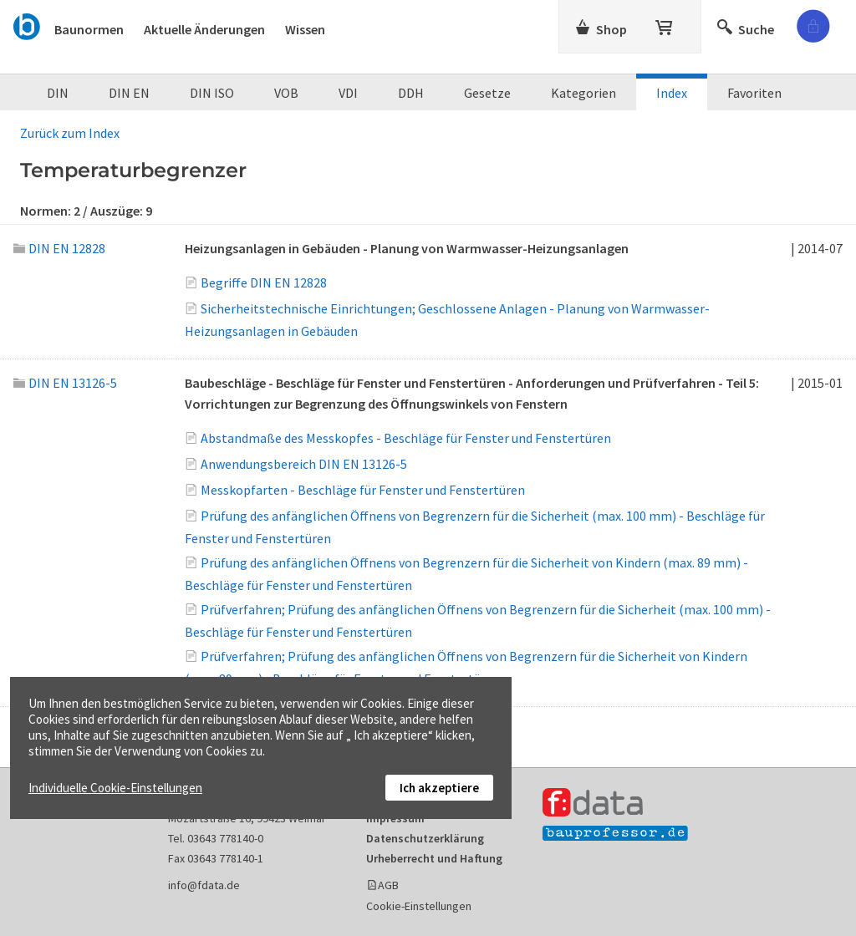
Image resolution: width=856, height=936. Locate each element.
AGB (388, 885)
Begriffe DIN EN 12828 (264, 282)
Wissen (305, 29)
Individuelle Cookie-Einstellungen (115, 788)
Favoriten (754, 92)
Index (671, 92)
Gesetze (487, 92)
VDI (348, 92)
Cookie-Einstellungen (418, 905)
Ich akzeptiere (439, 788)
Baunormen (89, 29)
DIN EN (129, 92)
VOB (286, 92)
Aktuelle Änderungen (204, 29)
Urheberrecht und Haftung (434, 858)
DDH (411, 92)
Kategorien (583, 92)
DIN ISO (212, 92)
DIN (58, 92)
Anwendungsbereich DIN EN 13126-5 (304, 463)
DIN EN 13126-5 (65, 382)
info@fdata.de (204, 885)
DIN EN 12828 (59, 248)
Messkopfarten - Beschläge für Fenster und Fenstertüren (363, 489)
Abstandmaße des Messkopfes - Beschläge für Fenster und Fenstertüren (406, 438)
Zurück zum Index (70, 133)
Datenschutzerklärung (425, 838)
